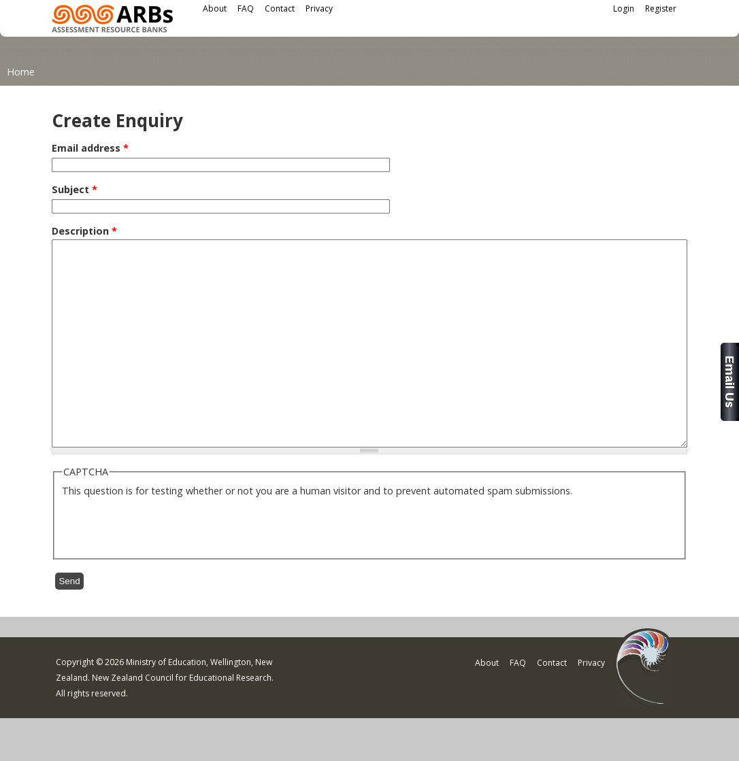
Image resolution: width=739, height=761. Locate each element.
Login (623, 8)
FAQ (245, 8)
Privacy (319, 8)
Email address (90, 147)
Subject (74, 189)
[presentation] (165, 566)
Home (21, 71)
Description (84, 230)
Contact (280, 8)
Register (660, 8)
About (215, 8)
